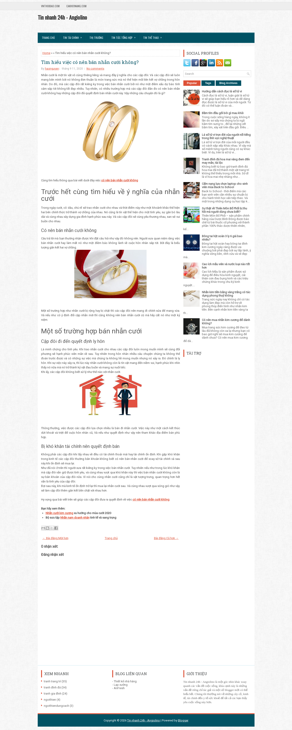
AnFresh (119, 688)
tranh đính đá (52, 687)
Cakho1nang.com (76, 6)
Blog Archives (228, 83)
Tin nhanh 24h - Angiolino (62, 17)
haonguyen (52, 68)
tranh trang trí (52, 681)
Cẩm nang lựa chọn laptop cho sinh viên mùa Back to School (225, 185)
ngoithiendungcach (56, 705)
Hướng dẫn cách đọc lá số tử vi (222, 91)
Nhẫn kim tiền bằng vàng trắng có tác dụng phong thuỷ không (226, 293)
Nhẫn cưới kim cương (59, 513)
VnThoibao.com (50, 6)
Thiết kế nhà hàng (125, 681)
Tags (208, 83)
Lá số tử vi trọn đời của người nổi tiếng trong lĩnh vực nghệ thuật (226, 136)
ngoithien (50, 699)
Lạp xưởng (121, 684)
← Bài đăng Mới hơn (55, 538)
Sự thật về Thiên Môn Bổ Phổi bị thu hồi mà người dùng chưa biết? (224, 210)
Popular (192, 83)
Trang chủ (48, 38)
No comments (95, 68)
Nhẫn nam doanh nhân (74, 517)
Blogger (183, 720)
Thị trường (96, 38)
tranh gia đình (52, 693)
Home (46, 53)
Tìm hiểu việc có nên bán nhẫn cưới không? (90, 62)
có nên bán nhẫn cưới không (151, 499)
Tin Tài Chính (74, 36)
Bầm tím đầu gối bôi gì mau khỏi (222, 113)
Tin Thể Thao (154, 36)
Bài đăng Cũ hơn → (166, 538)
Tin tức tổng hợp (124, 36)
